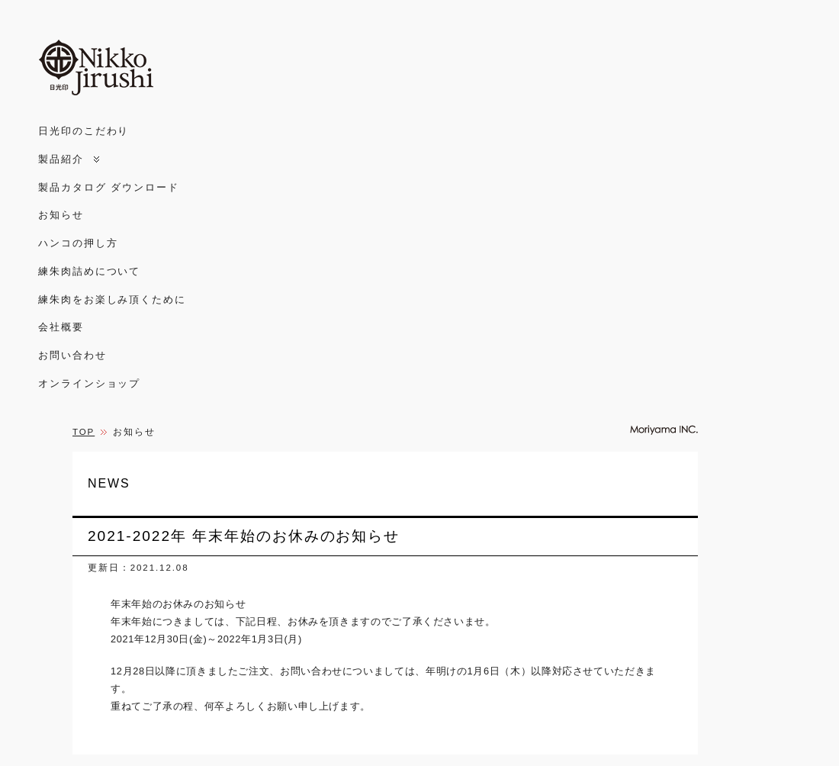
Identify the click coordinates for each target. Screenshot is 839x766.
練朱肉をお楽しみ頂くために (112, 299)
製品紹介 (61, 159)
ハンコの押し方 (77, 243)
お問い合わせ (72, 355)
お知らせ (61, 214)
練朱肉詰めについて (89, 271)
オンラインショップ (89, 383)
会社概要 (61, 327)
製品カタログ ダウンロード (108, 187)
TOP (83, 431)
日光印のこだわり (83, 131)
